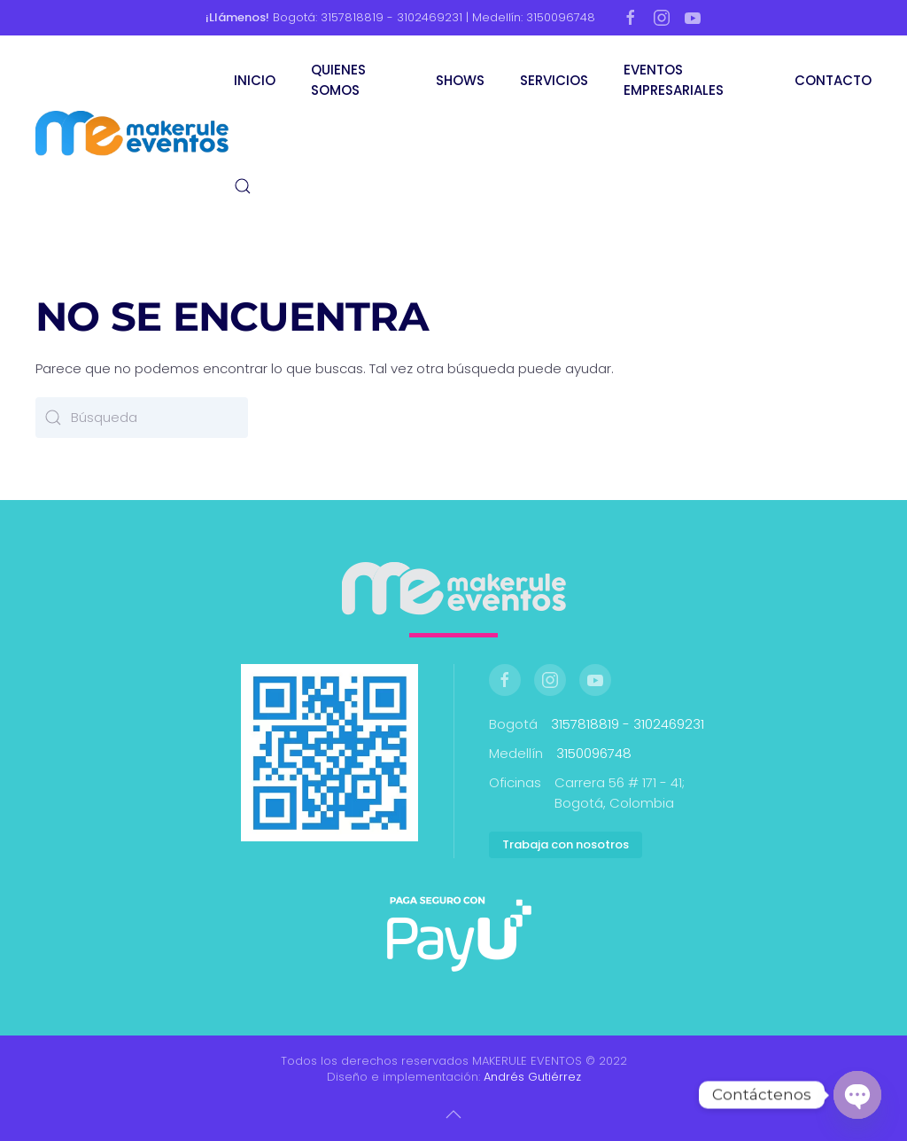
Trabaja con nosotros (565, 844)
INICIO (254, 80)
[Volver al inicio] (134, 133)
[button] (243, 186)
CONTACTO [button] (833, 80)
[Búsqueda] (141, 417)
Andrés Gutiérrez (532, 1076)
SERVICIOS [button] (554, 80)
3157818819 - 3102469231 (627, 724)
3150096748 (594, 753)
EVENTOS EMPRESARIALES (674, 79)
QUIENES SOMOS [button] (338, 79)
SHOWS (460, 80)
